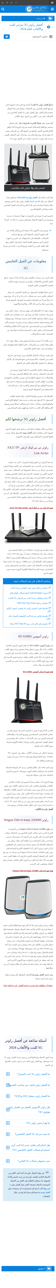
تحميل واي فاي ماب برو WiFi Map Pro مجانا (29, 624)
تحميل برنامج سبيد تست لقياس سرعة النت (29, 588)
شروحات (40, 18)
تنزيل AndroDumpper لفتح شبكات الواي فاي (29, 593)
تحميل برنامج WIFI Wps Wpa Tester (32, 603)
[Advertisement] (28, 72)
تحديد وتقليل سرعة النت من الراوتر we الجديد (28, 598)
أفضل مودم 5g (44, 1192)
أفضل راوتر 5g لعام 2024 (27, 197)
